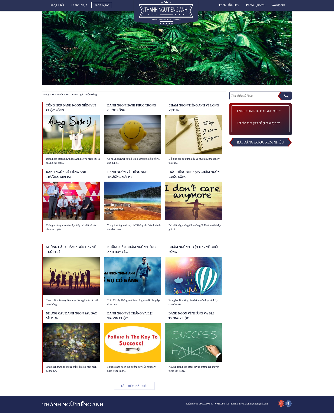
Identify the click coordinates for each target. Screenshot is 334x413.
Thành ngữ (79, 5)
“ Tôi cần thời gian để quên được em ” (258, 123)
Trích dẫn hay (229, 5)
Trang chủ (56, 5)
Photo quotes (255, 5)
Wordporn (278, 5)
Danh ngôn (101, 5)
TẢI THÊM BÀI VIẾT (134, 385)
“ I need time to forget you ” (258, 111)
